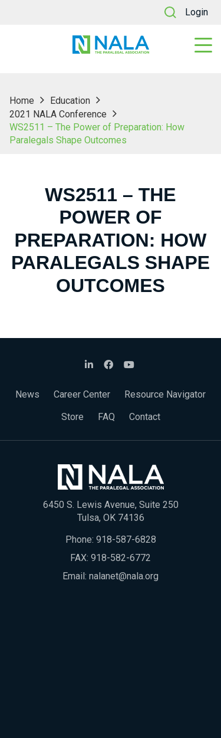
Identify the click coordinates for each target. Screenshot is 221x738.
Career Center (82, 394)
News (27, 394)
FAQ (106, 416)
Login (196, 12)
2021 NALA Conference (58, 114)
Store (72, 416)
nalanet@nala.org (124, 576)
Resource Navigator (165, 394)
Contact (144, 416)
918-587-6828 (126, 539)
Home (21, 100)
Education (70, 100)
